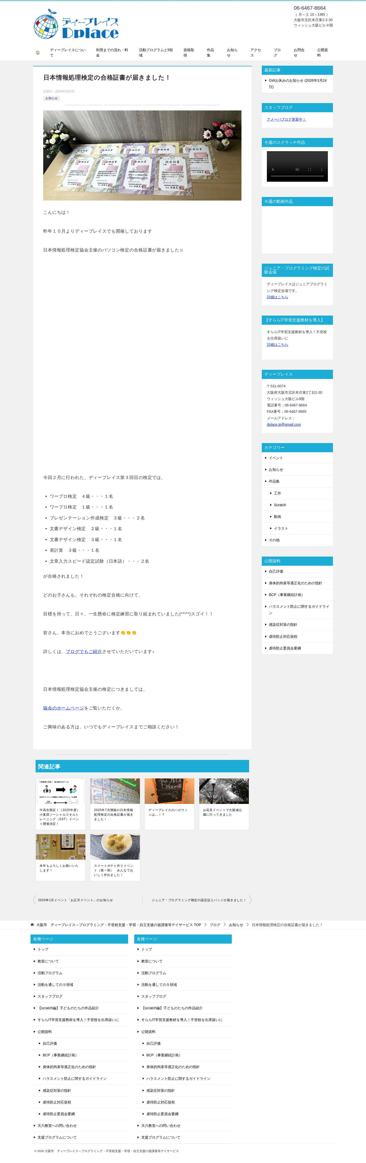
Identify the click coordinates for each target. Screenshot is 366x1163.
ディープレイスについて (68, 52)
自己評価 (276, 571)
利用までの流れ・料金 (112, 52)
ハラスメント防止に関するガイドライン (299, 609)
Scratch (280, 505)
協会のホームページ (63, 708)
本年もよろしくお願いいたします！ (59, 868)
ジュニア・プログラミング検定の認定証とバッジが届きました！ (199, 900)
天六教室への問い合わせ (57, 1126)
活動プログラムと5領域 (156, 52)
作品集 (210, 52)
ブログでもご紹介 (84, 651)
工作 (277, 493)
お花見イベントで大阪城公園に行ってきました (222, 812)
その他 (274, 540)
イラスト (281, 528)
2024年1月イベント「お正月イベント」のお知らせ (75, 900)
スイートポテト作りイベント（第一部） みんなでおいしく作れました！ (113, 870)
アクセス (255, 52)
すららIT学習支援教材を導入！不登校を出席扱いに (78, 1020)
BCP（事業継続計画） (287, 595)
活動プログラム (50, 973)
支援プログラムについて (57, 1137)
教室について (48, 961)
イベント (276, 458)
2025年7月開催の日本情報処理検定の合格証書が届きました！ (113, 814)
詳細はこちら (277, 297)
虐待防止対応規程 (283, 636)
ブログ (277, 52)
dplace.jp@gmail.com (284, 424)
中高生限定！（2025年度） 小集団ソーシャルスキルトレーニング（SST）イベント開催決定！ (60, 817)
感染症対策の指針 (283, 624)
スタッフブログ (50, 996)
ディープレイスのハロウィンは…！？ (168, 812)
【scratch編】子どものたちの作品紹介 (68, 1008)
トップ (43, 949)
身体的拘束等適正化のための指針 (295, 583)
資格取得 (189, 52)
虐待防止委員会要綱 (285, 648)
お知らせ (232, 52)
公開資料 (322, 52)
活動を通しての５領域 (55, 985)
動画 (277, 517)
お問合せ (299, 52)
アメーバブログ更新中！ (286, 119)
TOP (118, 925)
